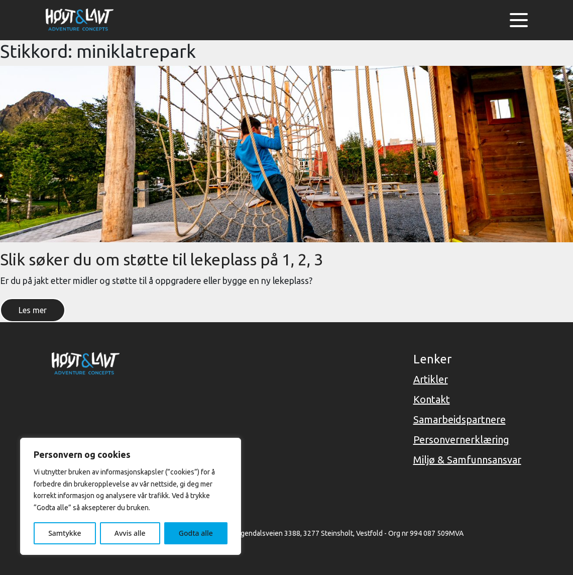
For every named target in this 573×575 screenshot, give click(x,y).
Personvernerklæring (461, 439)
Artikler (430, 379)
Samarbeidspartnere (459, 419)
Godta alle (196, 533)
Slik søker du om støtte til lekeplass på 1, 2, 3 (161, 259)
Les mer (33, 310)
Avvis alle (130, 533)
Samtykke (64, 533)
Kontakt (431, 399)
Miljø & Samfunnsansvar (467, 459)
